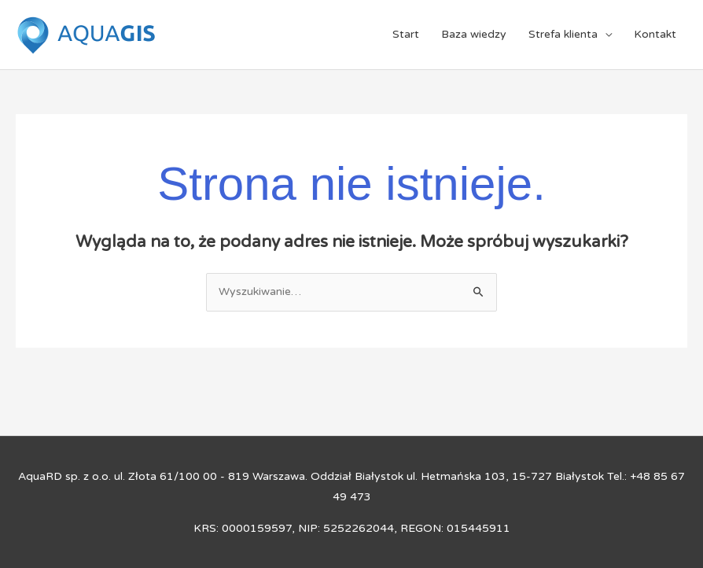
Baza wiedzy (473, 34)
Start (405, 34)
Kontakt (655, 34)
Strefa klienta (563, 34)
